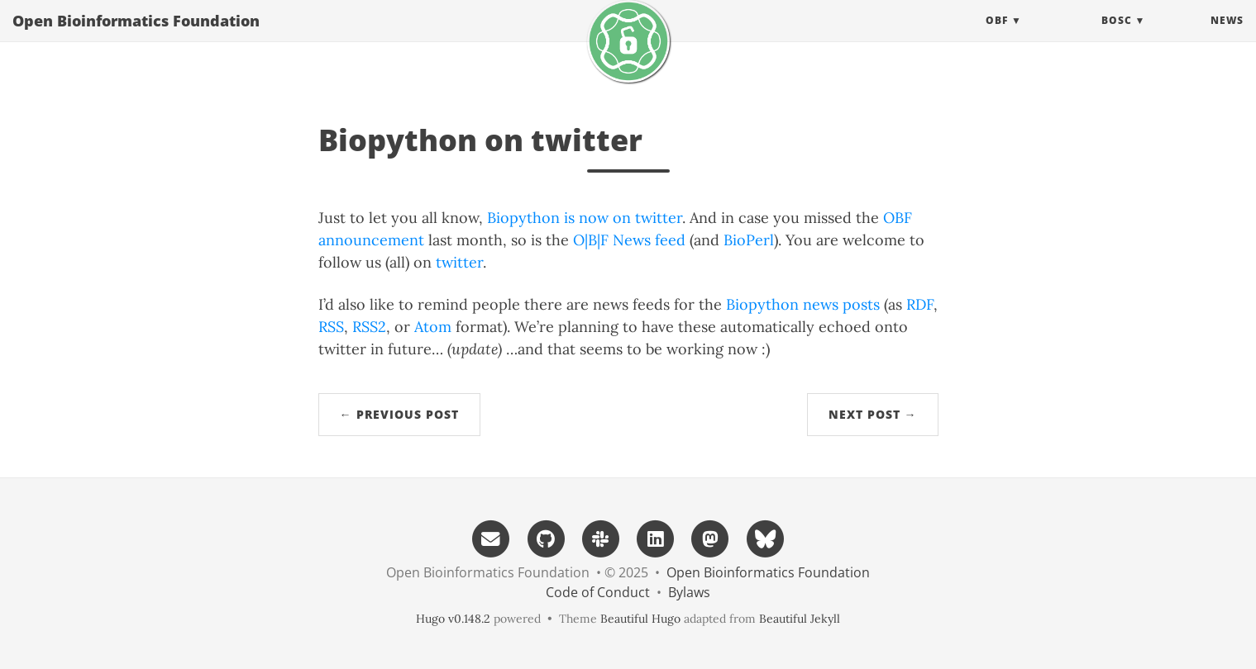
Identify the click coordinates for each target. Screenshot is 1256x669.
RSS (331, 326)
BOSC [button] (1116, 37)
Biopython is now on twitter (584, 217)
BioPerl (749, 239)
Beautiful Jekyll (799, 618)
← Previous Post (399, 414)
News (1227, 37)
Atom (432, 326)
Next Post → (873, 414)
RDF (920, 304)
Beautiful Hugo (640, 618)
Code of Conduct (598, 592)
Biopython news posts (803, 304)
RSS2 (369, 326)
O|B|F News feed (629, 239)
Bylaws (689, 592)
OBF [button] (997, 37)
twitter (459, 262)
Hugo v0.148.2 (453, 618)
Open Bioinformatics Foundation (136, 37)
